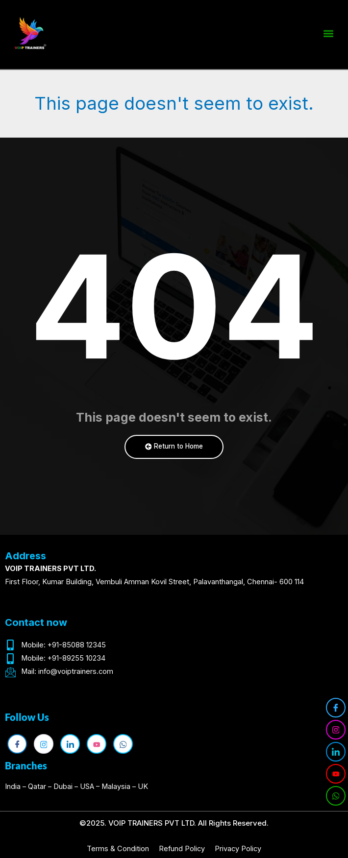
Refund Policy (182, 848)
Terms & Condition (118, 848)
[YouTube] (336, 774)
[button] (328, 32)
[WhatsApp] (336, 796)
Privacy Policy (238, 848)
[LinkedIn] (336, 752)
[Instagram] (336, 729)
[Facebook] (336, 707)
